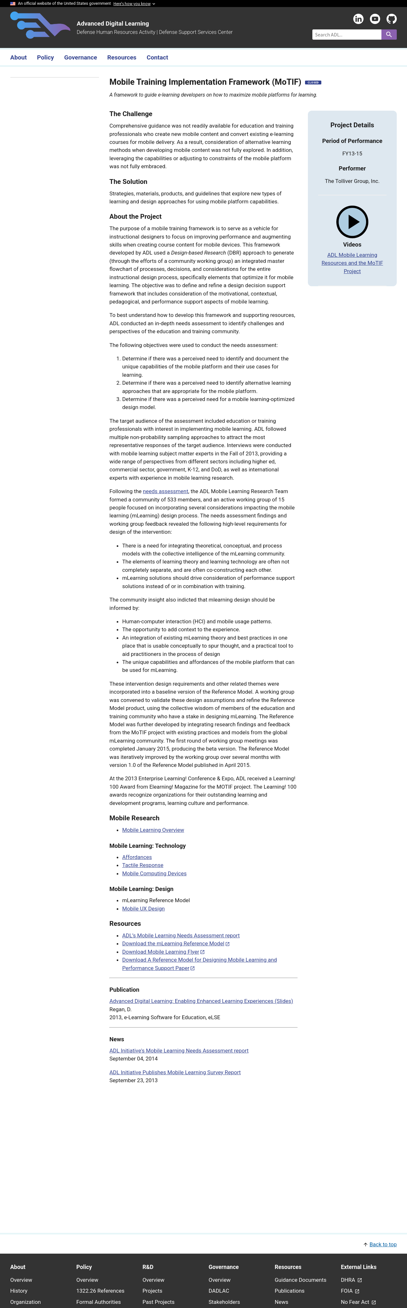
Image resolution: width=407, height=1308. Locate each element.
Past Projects (159, 1302)
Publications (289, 1291)
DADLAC (218, 1291)
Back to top (383, 1244)
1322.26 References (100, 1291)
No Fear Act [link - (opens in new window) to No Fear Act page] (356, 1302)
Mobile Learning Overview (153, 830)
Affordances (137, 857)
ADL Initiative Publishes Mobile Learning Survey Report (175, 1072)
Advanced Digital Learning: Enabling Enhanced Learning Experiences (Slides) (201, 1001)
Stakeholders (224, 1302)
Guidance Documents (300, 1280)
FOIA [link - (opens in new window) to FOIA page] (347, 1291)
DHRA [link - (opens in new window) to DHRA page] (348, 1280)
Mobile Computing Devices (154, 873)
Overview (21, 1280)
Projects (152, 1291)
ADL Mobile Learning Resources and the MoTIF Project (352, 263)
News (281, 1302)
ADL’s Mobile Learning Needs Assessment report (181, 935)
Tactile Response (142, 865)
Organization (25, 1302)
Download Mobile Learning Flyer (160, 952)
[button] (203, 1243)
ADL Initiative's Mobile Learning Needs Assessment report (178, 1050)
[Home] (40, 34)
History (18, 1291)
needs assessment (165, 491)
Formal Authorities (98, 1302)
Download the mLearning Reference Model (173, 943)
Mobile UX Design (143, 908)
